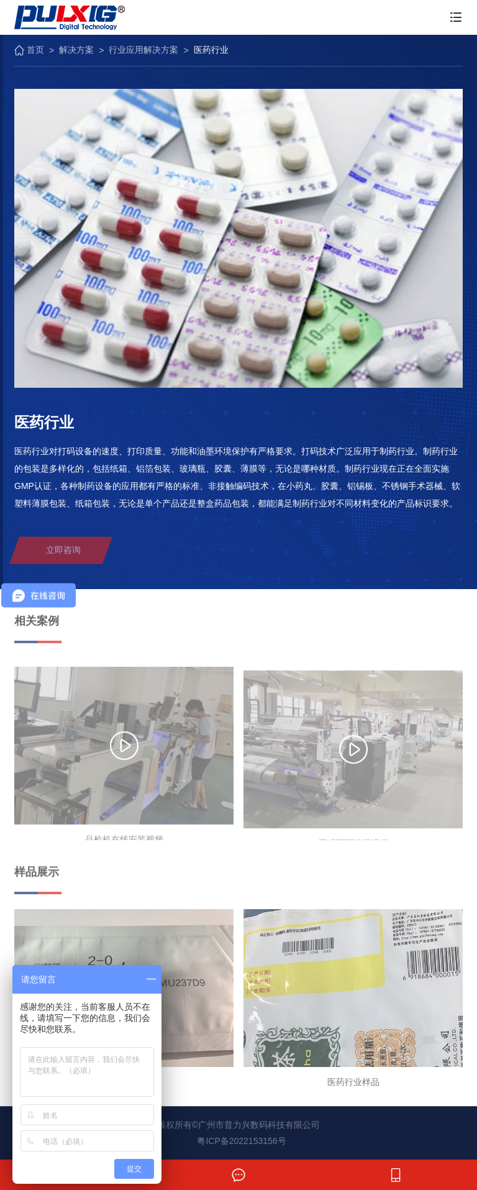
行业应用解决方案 (143, 50)
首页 (29, 50)
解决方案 (76, 50)
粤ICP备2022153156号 (241, 1141)
